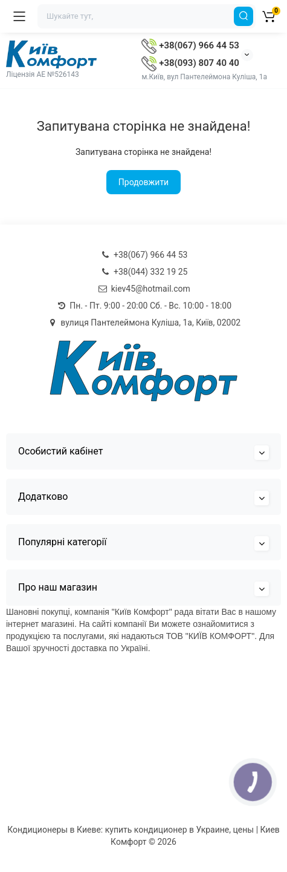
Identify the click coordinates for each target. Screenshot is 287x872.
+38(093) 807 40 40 (190, 62)
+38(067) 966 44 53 (190, 45)
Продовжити (143, 182)
